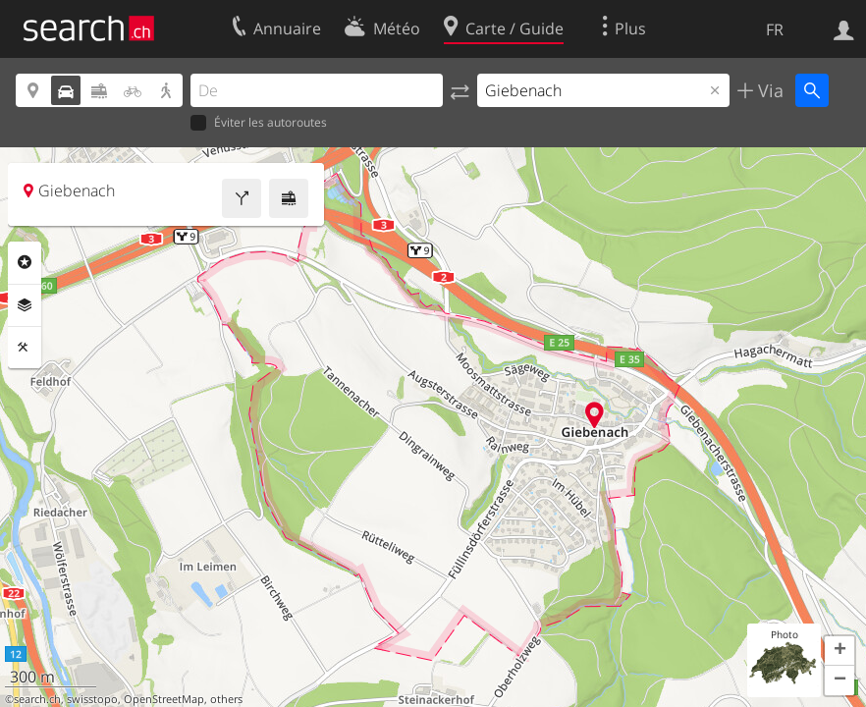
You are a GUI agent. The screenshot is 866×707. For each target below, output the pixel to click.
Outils (24, 347)
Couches (24, 305)
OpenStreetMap (164, 699)
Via (768, 90)
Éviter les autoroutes (258, 123)
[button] (839, 651)
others (226, 699)
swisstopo (92, 699)
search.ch (37, 699)
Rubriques (24, 262)
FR (775, 29)
